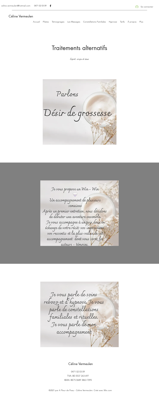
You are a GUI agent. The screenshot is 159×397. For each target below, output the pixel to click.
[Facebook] (50, 5)
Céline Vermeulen (20, 16)
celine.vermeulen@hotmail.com (15, 5)
